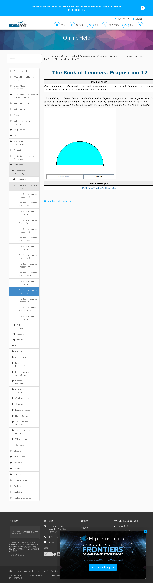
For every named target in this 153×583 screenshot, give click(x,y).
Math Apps (18, 164)
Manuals (17, 474)
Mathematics (19, 109)
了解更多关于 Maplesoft (18, 555)
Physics (17, 115)
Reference (18, 462)
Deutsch (37, 571)
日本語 (46, 571)
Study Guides (19, 456)
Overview (19, 445)
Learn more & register (102, 567)
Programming (19, 129)
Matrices (21, 339)
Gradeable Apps (22, 398)
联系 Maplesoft (123, 19)
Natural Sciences (22, 416)
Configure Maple (21, 480)
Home (47, 55)
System (17, 468)
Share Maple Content (23, 103)
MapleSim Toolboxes (22, 498)
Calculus (19, 351)
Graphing (19, 404)
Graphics (17, 135)
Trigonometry (21, 439)
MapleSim (18, 492)
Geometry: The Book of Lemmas (126, 55)
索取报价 (139, 19)
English (19, 571)
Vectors (20, 334)
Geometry (21, 179)
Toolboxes (18, 486)
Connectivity (19, 150)
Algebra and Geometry (97, 55)
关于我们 (13, 521)
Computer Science (23, 357)
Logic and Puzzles (22, 410)
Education (18, 451)
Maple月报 (123, 526)
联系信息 (48, 521)
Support (56, 55)
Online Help (67, 55)
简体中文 (54, 571)
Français (27, 571)
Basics (18, 345)
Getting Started (20, 71)
